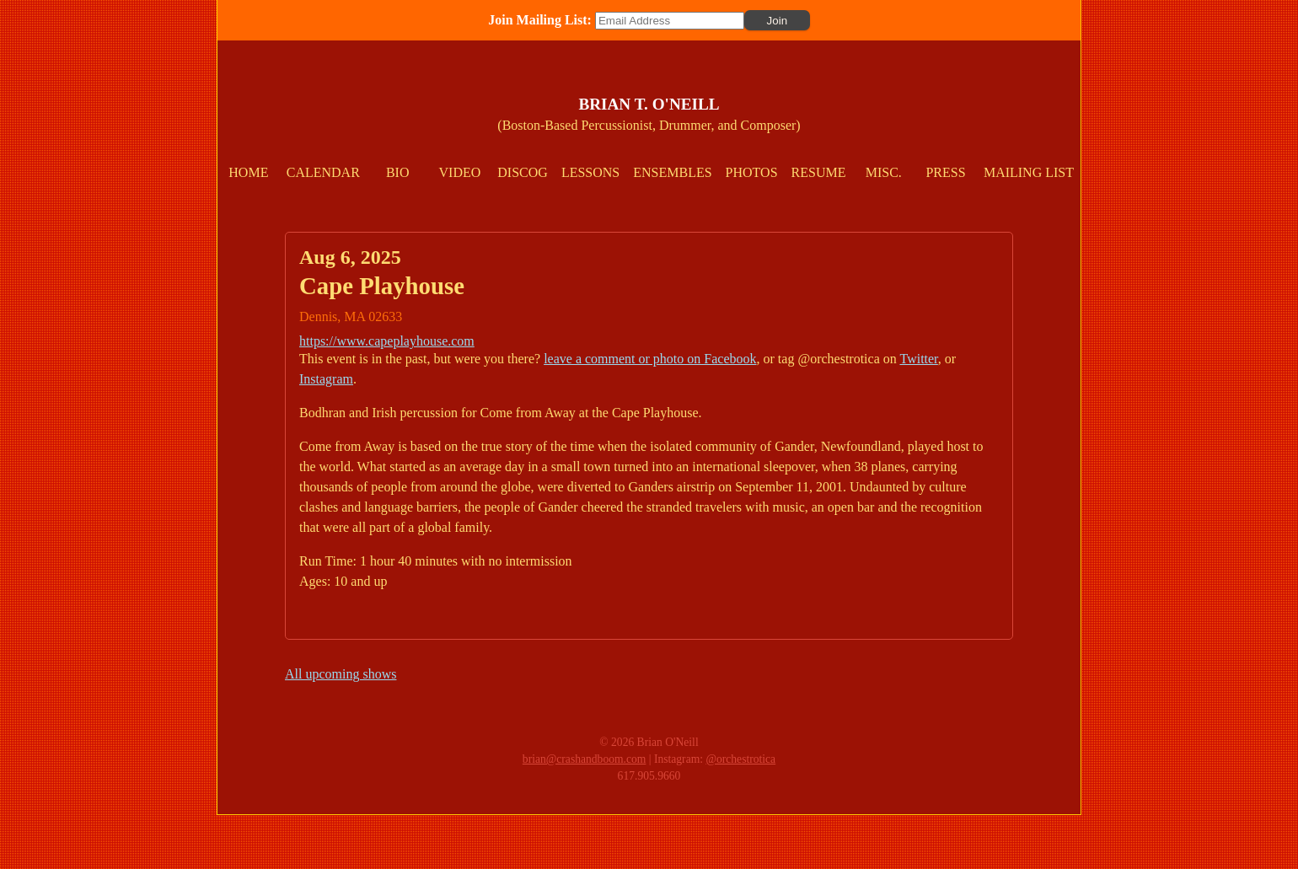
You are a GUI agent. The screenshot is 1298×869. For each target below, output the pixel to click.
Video (460, 172)
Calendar (323, 172)
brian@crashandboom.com (584, 759)
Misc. (884, 172)
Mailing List (1029, 172)
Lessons (590, 172)
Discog (522, 172)
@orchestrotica (740, 759)
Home (248, 172)
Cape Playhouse (381, 285)
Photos (752, 172)
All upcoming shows (340, 674)
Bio (398, 172)
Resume (818, 172)
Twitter (918, 358)
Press (945, 172)
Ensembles (672, 172)
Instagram (326, 379)
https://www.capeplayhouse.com (387, 341)
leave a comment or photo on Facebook (650, 358)
